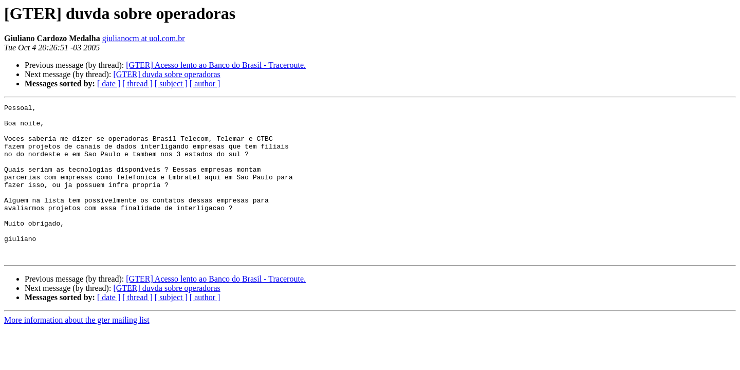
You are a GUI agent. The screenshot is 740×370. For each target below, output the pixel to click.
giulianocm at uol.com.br (143, 38)
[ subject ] (171, 83)
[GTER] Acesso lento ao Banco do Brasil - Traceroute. (216, 65)
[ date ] (108, 83)
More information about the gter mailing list (77, 350)
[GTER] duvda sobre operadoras (166, 74)
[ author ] (205, 83)
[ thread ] (137, 83)
